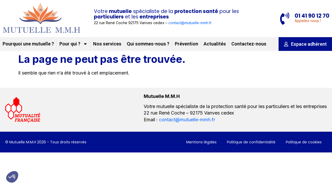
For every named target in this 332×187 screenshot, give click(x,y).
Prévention (186, 43)
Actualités (215, 43)
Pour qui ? (73, 44)
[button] (12, 177)
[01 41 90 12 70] (284, 18)
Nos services (107, 43)
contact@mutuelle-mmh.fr (190, 23)
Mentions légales (201, 141)
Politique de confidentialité (251, 141)
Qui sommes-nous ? (148, 43)
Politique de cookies (304, 141)
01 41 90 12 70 (312, 15)
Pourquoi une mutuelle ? (28, 43)
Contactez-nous (248, 43)
